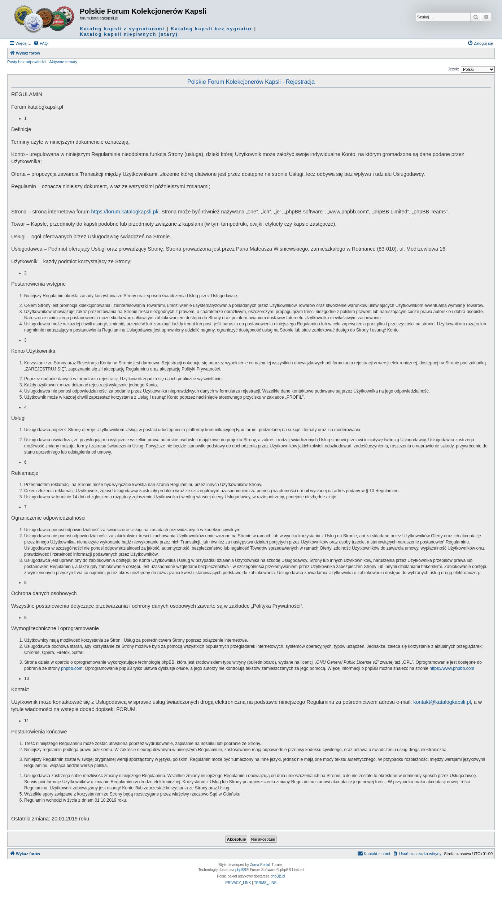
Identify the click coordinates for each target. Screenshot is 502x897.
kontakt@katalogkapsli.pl (442, 702)
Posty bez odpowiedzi (26, 62)
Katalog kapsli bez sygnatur (211, 28)
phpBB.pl (277, 876)
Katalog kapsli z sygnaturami (122, 28)
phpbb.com (71, 668)
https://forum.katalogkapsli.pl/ (124, 211)
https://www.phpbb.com (451, 668)
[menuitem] (40, 43)
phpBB (240, 870)
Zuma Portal (260, 865)
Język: (453, 69)
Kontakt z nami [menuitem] (373, 853)
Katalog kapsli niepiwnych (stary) (129, 34)
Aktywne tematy (63, 62)
